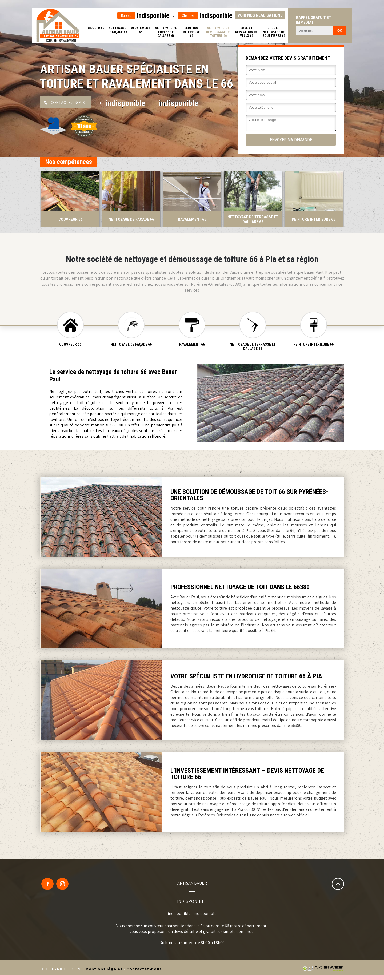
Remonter (338, 884)
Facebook (47, 884)
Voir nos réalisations (260, 15)
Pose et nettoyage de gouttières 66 (273, 32)
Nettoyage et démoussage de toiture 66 (218, 32)
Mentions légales (104, 969)
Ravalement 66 (140, 30)
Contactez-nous (68, 102)
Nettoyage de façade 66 (117, 30)
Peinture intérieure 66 (191, 32)
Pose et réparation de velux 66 (246, 32)
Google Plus (62, 884)
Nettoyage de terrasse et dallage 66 (166, 32)
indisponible (143, 15)
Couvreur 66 (94, 28)
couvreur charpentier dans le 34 (176, 926)
